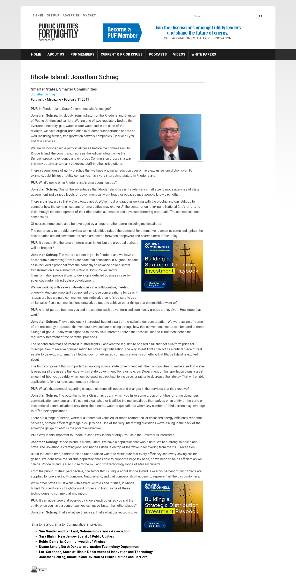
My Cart (89, 15)
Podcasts (158, 54)
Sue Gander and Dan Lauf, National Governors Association (84, 531)
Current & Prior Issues (121, 54)
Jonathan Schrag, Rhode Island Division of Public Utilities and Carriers (93, 557)
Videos (179, 54)
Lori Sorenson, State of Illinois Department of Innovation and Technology (96, 552)
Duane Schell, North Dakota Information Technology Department (89, 547)
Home (36, 54)
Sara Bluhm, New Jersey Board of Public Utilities (76, 536)
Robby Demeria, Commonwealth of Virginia (72, 542)
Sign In (37, 15)
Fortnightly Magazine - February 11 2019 (60, 99)
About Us (55, 54)
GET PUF (53, 15)
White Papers (204, 54)
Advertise (71, 15)
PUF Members (82, 54)
